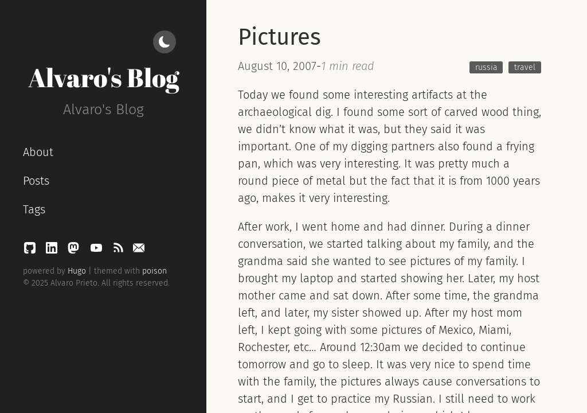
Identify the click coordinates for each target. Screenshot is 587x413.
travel (524, 67)
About (38, 152)
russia (486, 67)
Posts (36, 181)
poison (154, 271)
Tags (34, 209)
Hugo (77, 271)
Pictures (279, 37)
